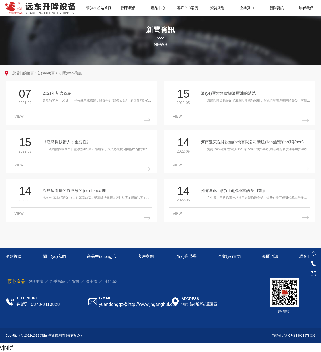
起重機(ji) (57, 281)
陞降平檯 (36, 281)
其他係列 (111, 281)
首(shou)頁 (46, 73)
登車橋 (91, 281)
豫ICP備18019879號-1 (299, 335)
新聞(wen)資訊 (70, 73)
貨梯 (75, 281)
